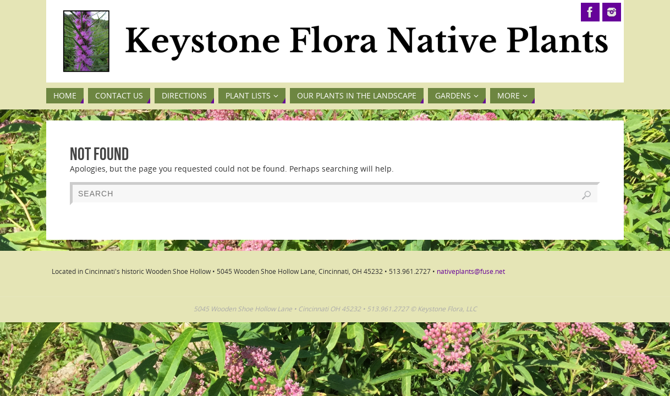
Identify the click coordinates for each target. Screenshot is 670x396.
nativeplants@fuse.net (471, 271)
